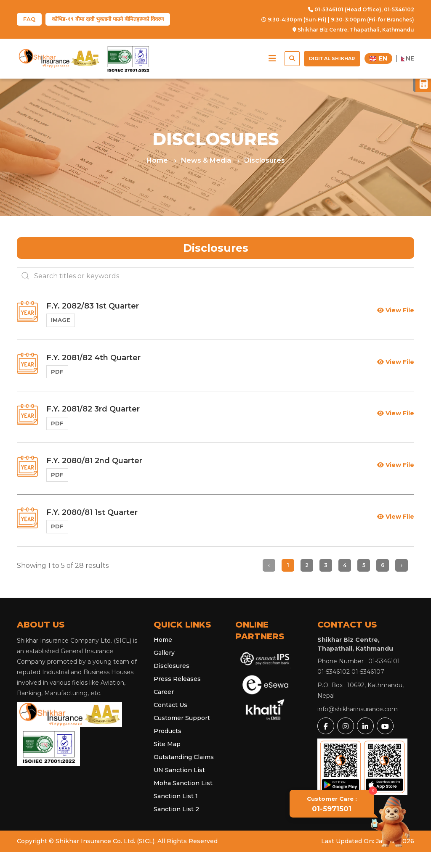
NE (408, 58)
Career (164, 692)
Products (167, 731)
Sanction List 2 (176, 809)
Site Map (167, 744)
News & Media (207, 160)
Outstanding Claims (184, 757)
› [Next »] (401, 565)
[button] (272, 58)
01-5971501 (332, 804)
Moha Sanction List (183, 783)
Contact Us (170, 705)
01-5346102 (399, 9)
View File (395, 310)
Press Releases (177, 679)
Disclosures (264, 160)
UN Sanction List (179, 770)
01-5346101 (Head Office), (345, 9)
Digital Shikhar (332, 58)
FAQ (29, 19)
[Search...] (215, 275)
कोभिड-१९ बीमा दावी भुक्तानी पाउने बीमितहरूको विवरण (108, 19)
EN (378, 58)
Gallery (164, 653)
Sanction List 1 (176, 796)
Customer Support (182, 718)
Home (158, 160)
